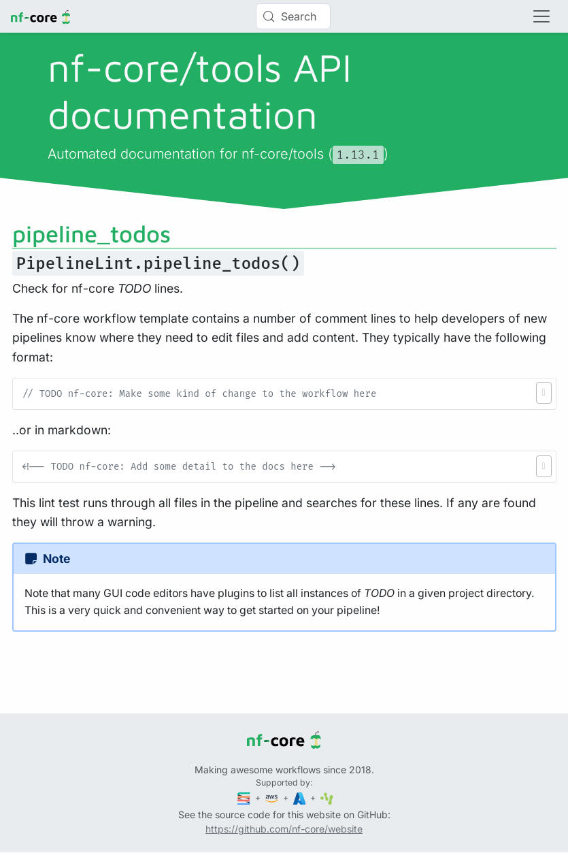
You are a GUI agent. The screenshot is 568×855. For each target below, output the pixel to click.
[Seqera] (244, 797)
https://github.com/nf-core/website (284, 829)
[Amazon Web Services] (272, 797)
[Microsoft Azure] (300, 797)
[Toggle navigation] (541, 16)
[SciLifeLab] (326, 797)
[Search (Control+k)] (293, 16)
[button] (544, 393)
